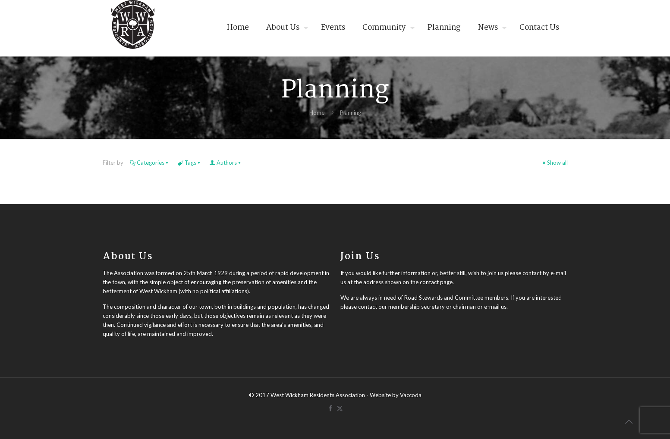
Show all (554, 162)
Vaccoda (411, 395)
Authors (226, 162)
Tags (190, 162)
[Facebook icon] (330, 408)
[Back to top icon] (629, 421)
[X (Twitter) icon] (340, 408)
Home (316, 112)
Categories (150, 162)
